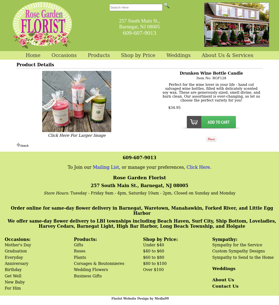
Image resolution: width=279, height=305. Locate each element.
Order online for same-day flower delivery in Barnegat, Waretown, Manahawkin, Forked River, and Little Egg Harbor (142, 210)
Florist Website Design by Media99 (140, 298)
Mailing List (106, 167)
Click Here (198, 167)
